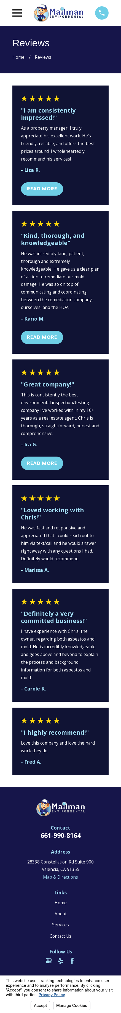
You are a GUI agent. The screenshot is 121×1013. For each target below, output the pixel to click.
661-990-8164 (61, 835)
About (61, 914)
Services (60, 925)
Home (61, 903)
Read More (42, 188)
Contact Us (60, 936)
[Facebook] (72, 961)
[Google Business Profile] (49, 961)
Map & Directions (60, 877)
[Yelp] (61, 961)
